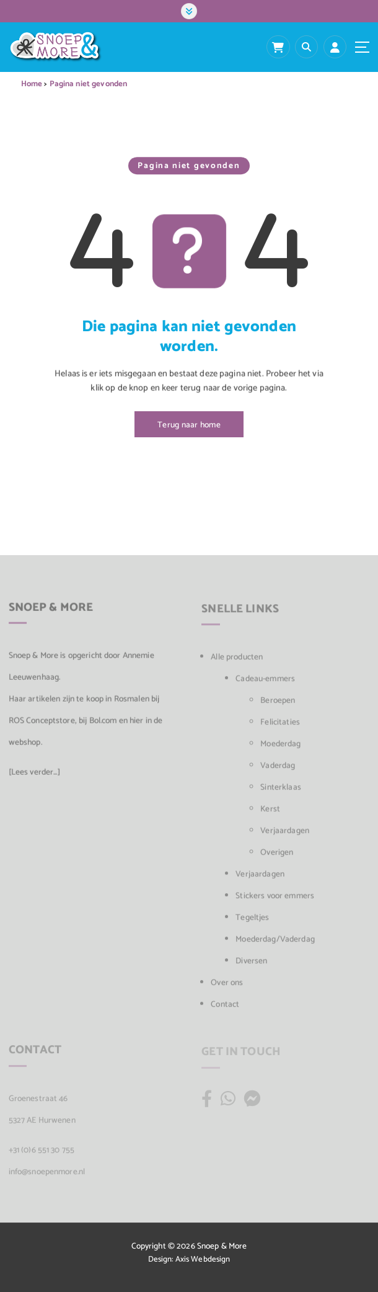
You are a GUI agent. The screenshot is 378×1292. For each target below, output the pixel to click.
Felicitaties (280, 726)
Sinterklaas (280, 791)
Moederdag (280, 748)
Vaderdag (277, 770)
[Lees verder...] (34, 776)
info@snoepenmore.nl (47, 1175)
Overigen (276, 856)
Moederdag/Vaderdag (274, 943)
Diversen (251, 965)
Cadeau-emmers (265, 683)
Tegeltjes (252, 922)
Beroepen (277, 704)
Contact (225, 1008)
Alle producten (237, 661)
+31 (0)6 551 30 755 (42, 1154)
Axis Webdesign (203, 1259)
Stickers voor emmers (274, 900)
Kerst (270, 813)
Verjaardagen (284, 835)
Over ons (227, 987)
